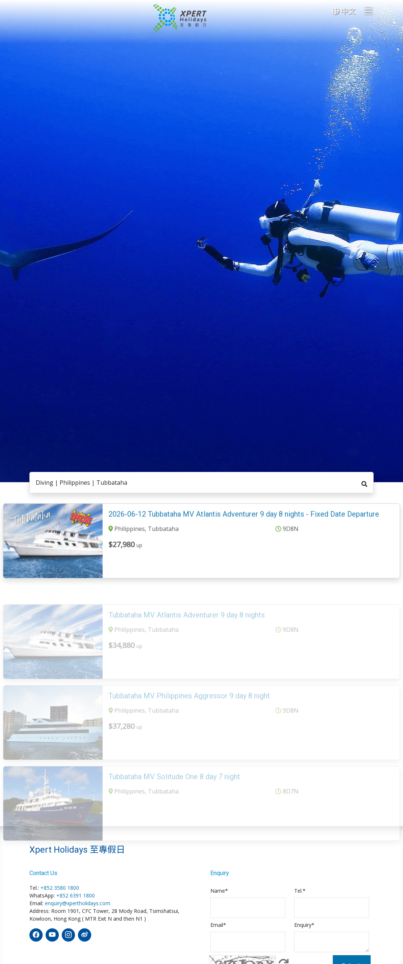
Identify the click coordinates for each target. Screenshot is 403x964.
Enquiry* (304, 924)
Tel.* (300, 890)
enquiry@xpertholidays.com (77, 903)
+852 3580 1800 (59, 887)
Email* (218, 924)
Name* (219, 890)
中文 (343, 11)
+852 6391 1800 (75, 895)
